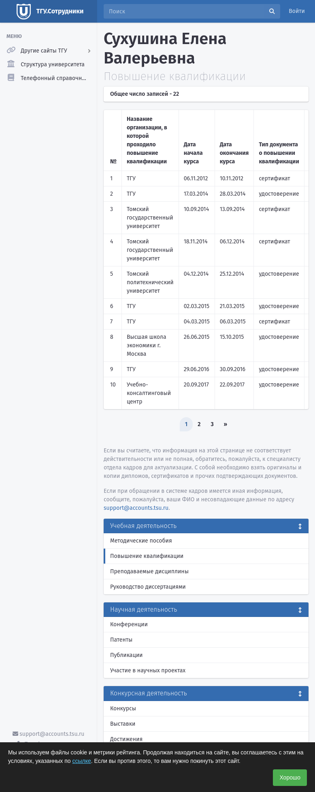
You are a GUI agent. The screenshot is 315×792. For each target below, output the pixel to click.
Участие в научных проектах (147, 670)
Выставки (122, 723)
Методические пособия (141, 540)
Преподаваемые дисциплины (149, 571)
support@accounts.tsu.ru (49, 734)
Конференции (129, 624)
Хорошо (289, 777)
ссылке (81, 761)
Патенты (121, 639)
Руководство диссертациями (148, 586)
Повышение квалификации (146, 556)
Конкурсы (123, 708)
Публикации (126, 655)
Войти (297, 11)
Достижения (126, 739)
